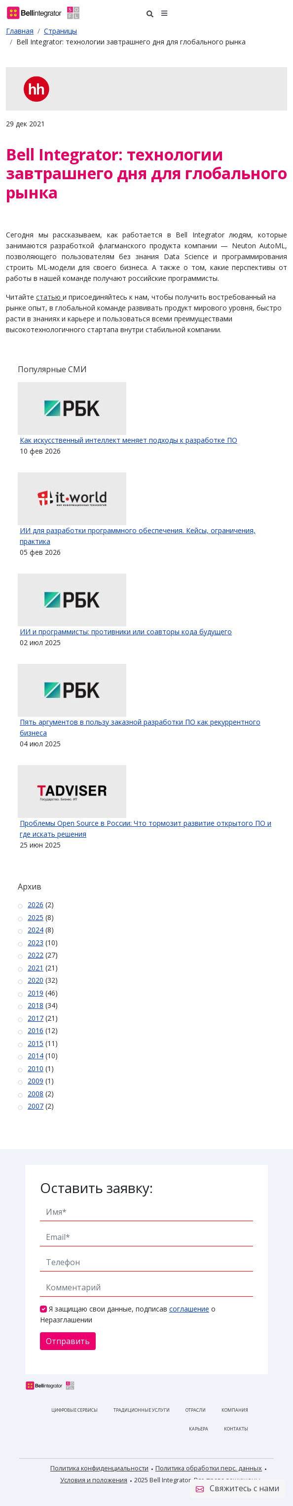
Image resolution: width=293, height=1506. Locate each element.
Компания (234, 1410)
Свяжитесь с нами (237, 1489)
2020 (35, 980)
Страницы (60, 31)
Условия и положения (93, 1479)
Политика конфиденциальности (99, 1468)
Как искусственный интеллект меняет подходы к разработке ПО (128, 440)
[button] (164, 12)
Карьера (198, 1429)
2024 (35, 929)
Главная (20, 31)
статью (48, 297)
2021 (35, 967)
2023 (35, 942)
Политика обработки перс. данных (208, 1468)
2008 (35, 1093)
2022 (35, 955)
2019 (35, 993)
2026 (35, 904)
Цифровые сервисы (74, 1410)
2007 (35, 1106)
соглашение (189, 1308)
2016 (35, 1030)
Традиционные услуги (141, 1410)
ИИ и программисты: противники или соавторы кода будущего (126, 631)
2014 (35, 1055)
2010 (35, 1068)
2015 (35, 1043)
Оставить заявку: (96, 1187)
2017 (35, 1018)
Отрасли (195, 1410)
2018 (35, 1005)
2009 (35, 1080)
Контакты (236, 1429)
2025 (35, 917)
